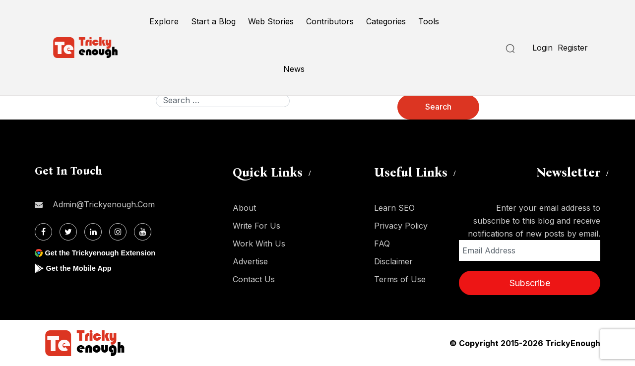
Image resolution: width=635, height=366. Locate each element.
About (244, 208)
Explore (164, 21)
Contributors (330, 21)
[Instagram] (118, 232)
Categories (386, 21)
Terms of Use (400, 279)
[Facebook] (43, 232)
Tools (428, 21)
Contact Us (254, 279)
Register (573, 48)
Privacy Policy (401, 226)
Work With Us (259, 243)
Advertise (250, 261)
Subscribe (529, 283)
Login (542, 48)
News (294, 69)
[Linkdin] (93, 232)
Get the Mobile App (82, 268)
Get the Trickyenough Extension (105, 252)
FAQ (382, 243)
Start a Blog (213, 21)
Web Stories (271, 21)
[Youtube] (142, 232)
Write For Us (256, 226)
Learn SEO (394, 208)
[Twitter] (68, 232)
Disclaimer (393, 261)
